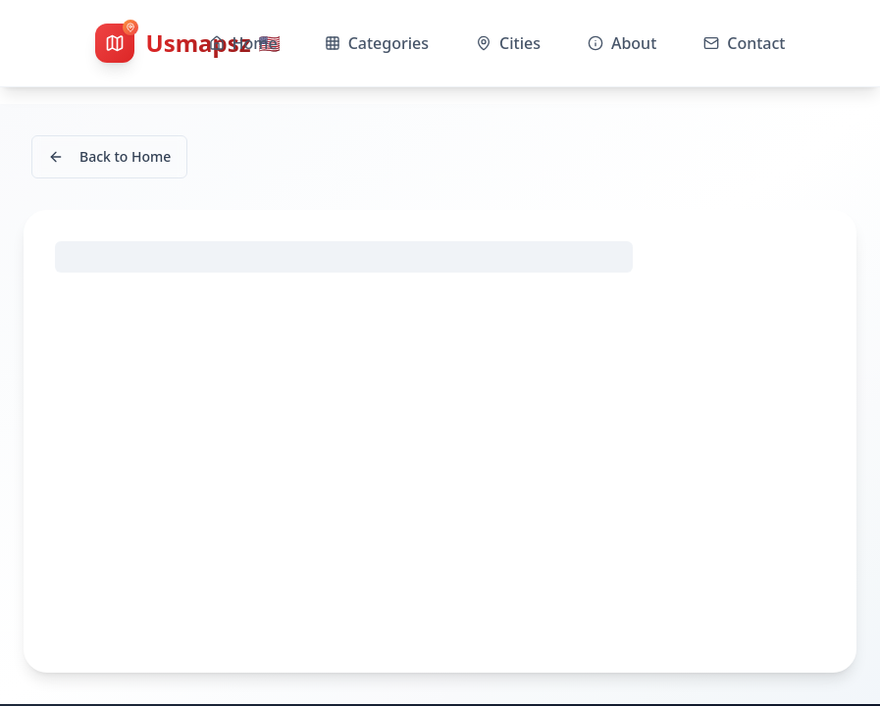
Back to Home (109, 156)
